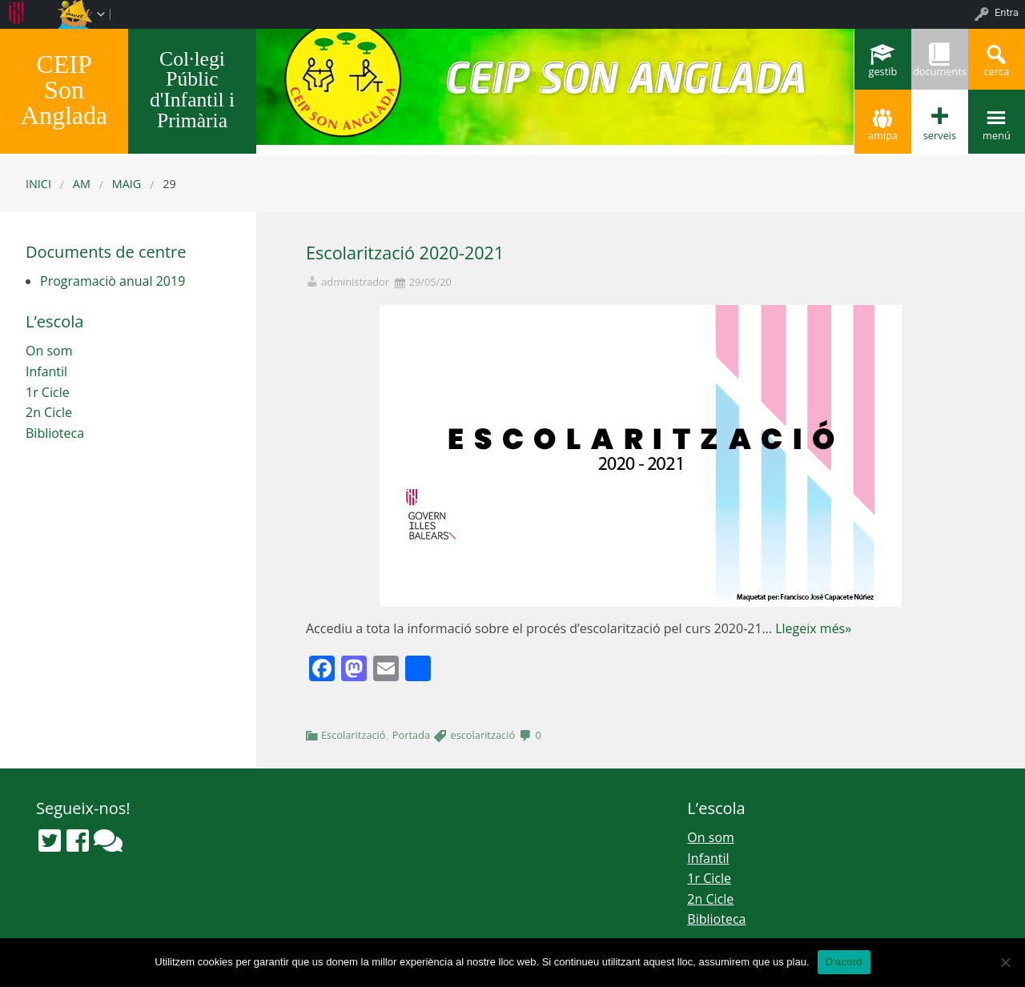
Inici (38, 183)
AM (81, 183)
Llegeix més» (813, 628)
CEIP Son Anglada (64, 90)
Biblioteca (55, 433)
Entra (1007, 12)
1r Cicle (48, 392)
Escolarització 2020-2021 (405, 252)
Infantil (46, 371)
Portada (411, 735)
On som (49, 350)
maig (127, 183)
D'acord (844, 962)
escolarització (482, 735)
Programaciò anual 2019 (112, 281)
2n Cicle (49, 412)
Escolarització (353, 735)
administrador (355, 282)
